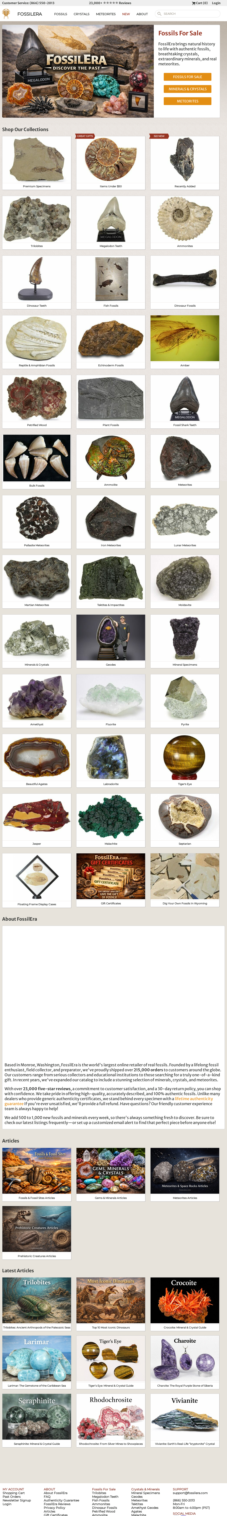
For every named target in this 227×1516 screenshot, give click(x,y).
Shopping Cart (14, 1493)
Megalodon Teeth (105, 1497)
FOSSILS (60, 14)
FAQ (47, 1497)
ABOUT (142, 14)
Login (216, 3)
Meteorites (139, 1500)
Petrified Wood (103, 1511)
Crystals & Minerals (145, 1489)
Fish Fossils (100, 1500)
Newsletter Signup (17, 1500)
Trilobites (99, 1493)
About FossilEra (55, 1493)
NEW (126, 14)
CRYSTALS (81, 14)
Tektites (137, 1504)
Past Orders (12, 1497)
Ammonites (101, 1504)
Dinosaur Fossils (104, 1508)
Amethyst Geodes (144, 1508)
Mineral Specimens (145, 1493)
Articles (49, 1511)
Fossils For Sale (103, 1489)
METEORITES (106, 14)
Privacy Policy (54, 1508)
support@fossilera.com (190, 1493)
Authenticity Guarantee (61, 1500)
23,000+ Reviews (110, 3)
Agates (136, 1511)
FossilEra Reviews (57, 1504)
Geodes (137, 1497)
